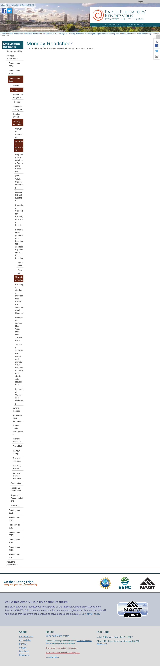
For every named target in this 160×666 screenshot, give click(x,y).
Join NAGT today (91, 613)
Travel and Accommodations (17, 498)
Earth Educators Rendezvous (11, 34)
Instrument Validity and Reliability (19, 396)
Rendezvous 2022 (51, 34)
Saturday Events (17, 467)
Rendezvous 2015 (14, 556)
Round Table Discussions (18, 430)
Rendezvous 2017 (14, 541)
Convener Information (19, 133)
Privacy (22, 647)
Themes (16, 102)
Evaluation (24, 655)
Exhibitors (15, 505)
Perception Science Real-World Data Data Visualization (18, 329)
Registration (16, 483)
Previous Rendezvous (33, 34)
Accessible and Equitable (18, 196)
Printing (22, 644)
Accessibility (25, 640)
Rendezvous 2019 (14, 526)
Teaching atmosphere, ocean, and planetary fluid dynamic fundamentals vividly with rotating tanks (19, 365)
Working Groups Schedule (17, 476)
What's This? (102, 644)
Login (140, 2)
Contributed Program (17, 107)
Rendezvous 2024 (14, 64)
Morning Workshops (76, 34)
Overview (15, 85)
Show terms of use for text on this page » (62, 648)
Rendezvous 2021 (14, 511)
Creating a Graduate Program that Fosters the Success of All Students (19, 298)
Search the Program (136, 24)
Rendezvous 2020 (14, 518)
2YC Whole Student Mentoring (19, 182)
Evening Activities (17, 459)
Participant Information (16, 489)
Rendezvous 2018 (14, 533)
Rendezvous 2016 (14, 548)
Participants (20, 264)
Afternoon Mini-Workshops (18, 418)
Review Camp (16, 452)
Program (63, 34)
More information (52, 657)
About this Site (26, 636)
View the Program (113, 24)
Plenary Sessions (17, 440)
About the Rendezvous (12, 563)
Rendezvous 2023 (14, 72)
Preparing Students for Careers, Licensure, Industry (19, 215)
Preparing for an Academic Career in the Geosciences (19, 163)
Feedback (24, 651)
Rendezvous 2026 (14, 51)
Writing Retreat (16, 409)
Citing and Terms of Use (57, 636)
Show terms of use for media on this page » (63, 652)
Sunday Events (16, 115)
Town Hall (17, 446)
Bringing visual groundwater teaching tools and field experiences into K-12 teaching (119, 34)
